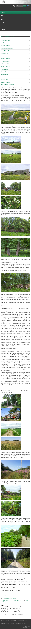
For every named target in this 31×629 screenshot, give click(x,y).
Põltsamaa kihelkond (5, 58)
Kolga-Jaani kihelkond (6, 64)
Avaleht (3, 9)
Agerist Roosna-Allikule (9, 34)
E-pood (3, 29)
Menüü (2, 5)
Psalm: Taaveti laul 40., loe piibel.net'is (12, 600)
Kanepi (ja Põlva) (5, 74)
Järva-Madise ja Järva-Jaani (7, 50)
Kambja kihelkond (5, 71)
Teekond (2, 34)
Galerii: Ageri (6, 595)
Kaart (2, 19)
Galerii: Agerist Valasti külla (9, 598)
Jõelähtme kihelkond (5, 45)
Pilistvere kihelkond (5, 61)
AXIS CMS (26, 627)
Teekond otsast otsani (5, 40)
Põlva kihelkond (4, 77)
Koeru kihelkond (4, 56)
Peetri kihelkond (4, 53)
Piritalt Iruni (3, 43)
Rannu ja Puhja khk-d (6, 66)
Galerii (2, 16)
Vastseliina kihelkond (5, 82)
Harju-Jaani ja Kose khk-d (7, 48)
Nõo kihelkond (4, 69)
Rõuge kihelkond (5, 79)
